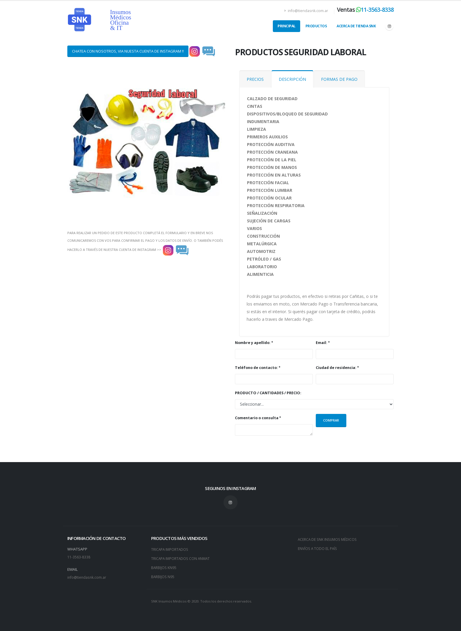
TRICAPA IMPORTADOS (171, 549)
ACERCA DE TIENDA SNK (356, 26)
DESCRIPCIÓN (292, 79)
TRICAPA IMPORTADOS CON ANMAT (182, 558)
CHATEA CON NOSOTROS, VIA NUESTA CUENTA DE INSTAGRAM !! (128, 51)
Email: (321, 342)
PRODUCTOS (316, 26)
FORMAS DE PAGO (339, 79)
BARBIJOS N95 (163, 575)
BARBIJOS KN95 (164, 566)
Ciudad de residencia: (336, 367)
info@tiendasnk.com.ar (306, 10)
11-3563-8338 (377, 10)
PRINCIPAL (286, 26)
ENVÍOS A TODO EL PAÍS (318, 548)
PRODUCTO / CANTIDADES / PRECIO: (268, 392)
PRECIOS (255, 79)
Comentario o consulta (256, 417)
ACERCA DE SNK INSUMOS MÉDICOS (329, 539)
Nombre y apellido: (252, 342)
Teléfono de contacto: (256, 367)
